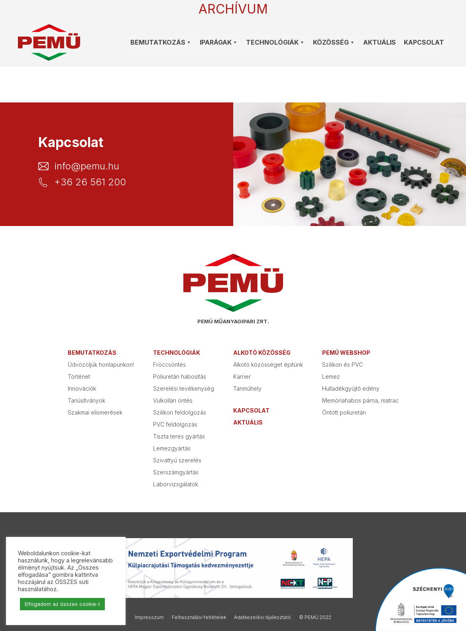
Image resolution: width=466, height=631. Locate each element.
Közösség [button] (334, 42)
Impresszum (149, 617)
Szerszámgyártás (176, 472)
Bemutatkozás (92, 352)
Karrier (242, 376)
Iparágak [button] (219, 42)
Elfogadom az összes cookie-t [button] (62, 604)
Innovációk (82, 388)
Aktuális (379, 42)
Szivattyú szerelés (177, 460)
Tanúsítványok (86, 400)
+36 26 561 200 (90, 182)
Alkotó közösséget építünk (268, 364)
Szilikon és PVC (342, 364)
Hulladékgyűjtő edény (350, 388)
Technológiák (176, 352)
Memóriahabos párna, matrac (360, 400)
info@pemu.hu (86, 166)
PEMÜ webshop (346, 352)
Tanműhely (247, 388)
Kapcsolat (424, 42)
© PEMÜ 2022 (315, 617)
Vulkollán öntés (173, 400)
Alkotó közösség (262, 352)
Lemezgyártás (172, 448)
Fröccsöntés (169, 364)
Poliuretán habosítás (179, 376)
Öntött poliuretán (344, 412)
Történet (79, 376)
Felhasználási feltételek (199, 617)
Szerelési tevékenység (183, 388)
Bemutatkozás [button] (161, 42)
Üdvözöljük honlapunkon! (101, 364)
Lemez (331, 376)
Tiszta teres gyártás (179, 436)
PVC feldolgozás (175, 424)
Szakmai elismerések (95, 412)
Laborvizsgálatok (175, 484)
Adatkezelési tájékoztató (262, 617)
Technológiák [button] (275, 42)
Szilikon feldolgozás (179, 412)
